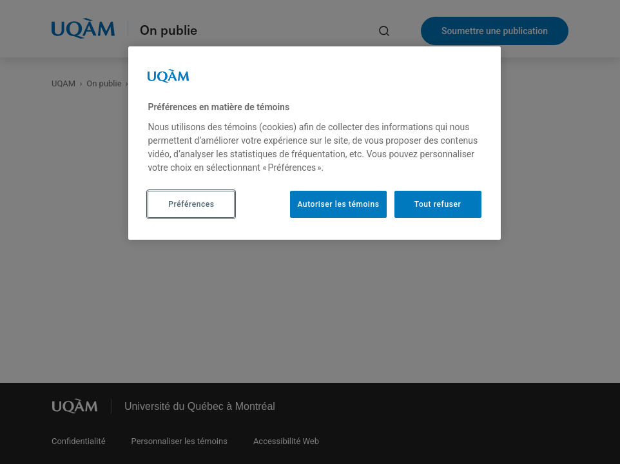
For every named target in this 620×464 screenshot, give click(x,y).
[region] (314, 143)
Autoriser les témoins (338, 204)
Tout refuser (437, 204)
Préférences (191, 204)
